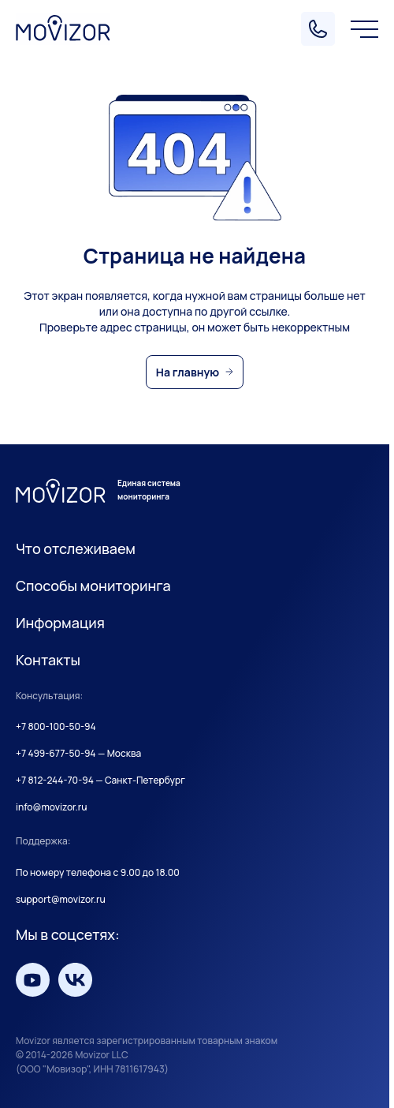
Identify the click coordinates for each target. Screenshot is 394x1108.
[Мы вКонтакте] (75, 980)
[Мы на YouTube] (33, 980)
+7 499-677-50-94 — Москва (78, 753)
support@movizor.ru (61, 899)
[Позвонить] (318, 29)
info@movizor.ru (51, 807)
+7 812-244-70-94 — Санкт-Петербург (100, 780)
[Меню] (364, 29)
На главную (187, 372)
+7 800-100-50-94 (56, 727)
